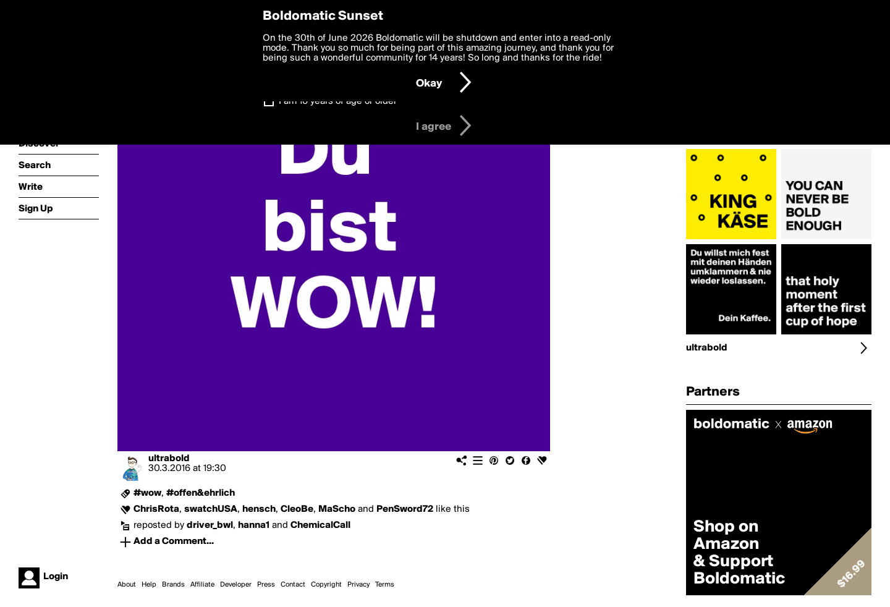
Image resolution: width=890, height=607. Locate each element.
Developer (236, 584)
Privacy (358, 584)
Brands (173, 584)
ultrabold (169, 459)
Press (266, 584)
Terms (384, 584)
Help (149, 584)
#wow (147, 493)
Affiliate (202, 584)
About (126, 584)
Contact (293, 584)
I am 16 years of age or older (338, 101)
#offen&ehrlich (200, 493)
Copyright (326, 584)
